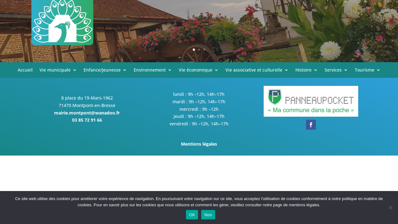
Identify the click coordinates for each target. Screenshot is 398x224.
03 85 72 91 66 (87, 120)
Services (333, 70)
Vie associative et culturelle (253, 70)
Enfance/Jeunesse (102, 70)
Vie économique (195, 70)
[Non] (390, 207)
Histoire (303, 70)
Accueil (25, 70)
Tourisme (364, 70)
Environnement (150, 70)
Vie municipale (55, 70)
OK (192, 214)
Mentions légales (199, 144)
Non (208, 214)
